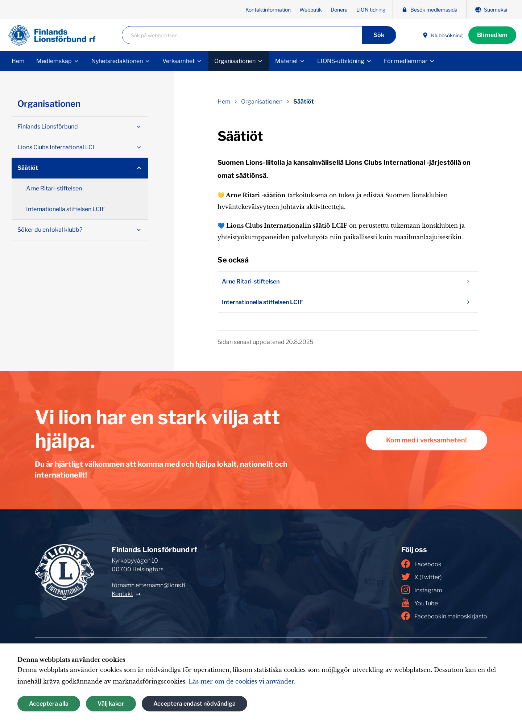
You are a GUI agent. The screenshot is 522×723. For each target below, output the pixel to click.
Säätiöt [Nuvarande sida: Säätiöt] (303, 101)
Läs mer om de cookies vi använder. (241, 681)
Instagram (421, 589)
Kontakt (122, 593)
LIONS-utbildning (340, 61)
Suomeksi (491, 10)
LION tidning (370, 10)
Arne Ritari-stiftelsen (348, 281)
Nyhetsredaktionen (117, 61)
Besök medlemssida (429, 10)
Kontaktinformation (268, 10)
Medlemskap (54, 61)
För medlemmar (405, 61)
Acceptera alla (49, 703)
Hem (18, 61)
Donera (339, 10)
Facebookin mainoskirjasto (444, 615)
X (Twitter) (421, 576)
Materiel (286, 61)
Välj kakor (111, 703)
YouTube (419, 602)
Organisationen (235, 61)
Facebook (421, 563)
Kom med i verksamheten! (426, 440)
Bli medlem (492, 34)
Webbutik (310, 10)
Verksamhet (178, 61)
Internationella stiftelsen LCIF (348, 302)
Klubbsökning (442, 35)
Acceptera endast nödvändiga (194, 703)
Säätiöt (27, 167)
